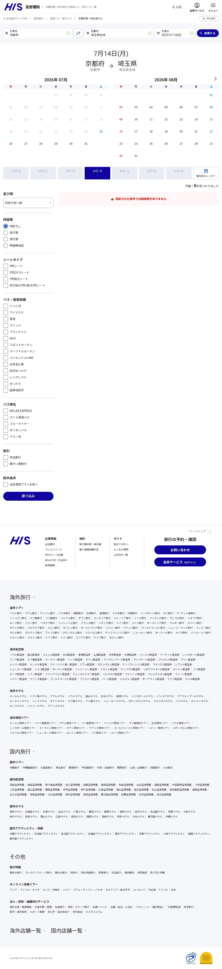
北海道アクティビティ (100, 833)
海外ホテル (17, 691)
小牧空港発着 (202, 784)
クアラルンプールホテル (190, 696)
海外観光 (129, 872)
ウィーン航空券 (183, 674)
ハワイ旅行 (16, 613)
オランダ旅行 (17, 627)
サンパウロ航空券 (130, 669)
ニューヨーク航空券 (21, 669)
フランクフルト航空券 (57, 674)
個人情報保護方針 (89, 549)
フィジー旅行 (203, 627)
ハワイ (66, 889)
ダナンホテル (57, 701)
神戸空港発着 (88, 789)
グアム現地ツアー (68, 723)
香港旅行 (104, 613)
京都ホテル (174, 811)
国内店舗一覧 (69, 930)
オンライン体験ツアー (24, 884)
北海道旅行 (46, 767)
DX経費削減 (174, 907)
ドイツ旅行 (122, 622)
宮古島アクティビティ (73, 833)
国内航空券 (17, 779)
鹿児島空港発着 (109, 794)
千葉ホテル (80, 811)
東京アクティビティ (125, 833)
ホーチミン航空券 (55, 659)
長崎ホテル (108, 816)
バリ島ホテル (93, 701)
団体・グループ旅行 (78, 907)
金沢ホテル (141, 811)
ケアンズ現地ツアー (100, 727)
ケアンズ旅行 (130, 627)
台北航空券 (69, 654)
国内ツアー (17, 762)
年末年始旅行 (88, 872)
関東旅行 (73, 767)
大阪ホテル (189, 811)
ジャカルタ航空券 (168, 659)
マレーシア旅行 (122, 618)
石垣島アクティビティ (46, 833)
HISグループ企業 (54, 554)
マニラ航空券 (17, 659)
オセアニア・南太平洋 (118, 889)
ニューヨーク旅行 (142, 632)
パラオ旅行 (64, 613)
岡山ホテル (46, 816)
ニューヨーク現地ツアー (50, 732)
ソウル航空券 (17, 654)
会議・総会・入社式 (121, 907)
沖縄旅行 (14, 767)
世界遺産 (142, 872)
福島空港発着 (161, 784)
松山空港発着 (159, 789)
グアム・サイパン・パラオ (87, 889)
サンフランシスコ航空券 (136, 664)
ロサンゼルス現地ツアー (186, 727)
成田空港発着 (34, 784)
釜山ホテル (91, 696)
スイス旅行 (138, 622)
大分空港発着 (55, 794)
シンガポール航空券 (193, 654)
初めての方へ (121, 544)
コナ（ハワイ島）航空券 (63, 664)
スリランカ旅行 (157, 618)
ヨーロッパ (139, 889)
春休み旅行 (16, 872)
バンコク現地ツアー (115, 723)
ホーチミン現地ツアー (51, 727)
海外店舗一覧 (28, 930)
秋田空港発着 (126, 784)
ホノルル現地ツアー (20, 723)
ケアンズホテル (56, 705)
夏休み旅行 (61, 872)
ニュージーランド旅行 (180, 627)
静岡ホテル (110, 811)
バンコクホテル (165, 696)
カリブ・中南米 (51, 889)
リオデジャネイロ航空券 (156, 669)
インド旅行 (140, 618)
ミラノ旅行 (31, 622)
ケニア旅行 (100, 637)
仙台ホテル (64, 811)
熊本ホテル (123, 816)
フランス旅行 (88, 622)
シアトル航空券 (183, 664)
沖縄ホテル (172, 816)
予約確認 (211, 18)
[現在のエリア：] (35, 7)
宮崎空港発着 (90, 794)
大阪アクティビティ (174, 833)
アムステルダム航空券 (160, 674)
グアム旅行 (31, 613)
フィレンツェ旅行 (68, 622)
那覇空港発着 (128, 794)
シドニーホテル (35, 705)
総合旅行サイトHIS (17, 18)
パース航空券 (109, 679)
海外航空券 (17, 649)
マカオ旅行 (118, 613)
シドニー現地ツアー (159, 727)
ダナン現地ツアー (76, 727)
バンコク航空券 (148, 654)
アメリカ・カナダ (29, 889)
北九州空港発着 (18, 794)
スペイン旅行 (194, 622)
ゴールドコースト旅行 (153, 627)
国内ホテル (17, 806)
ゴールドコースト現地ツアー (129, 727)
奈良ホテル (31, 816)
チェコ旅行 (54, 627)
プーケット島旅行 (186, 613)
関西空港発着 (52, 789)
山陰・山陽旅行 (138, 767)
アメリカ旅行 (52, 632)
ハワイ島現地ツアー (45, 723)
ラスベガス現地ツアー (22, 732)
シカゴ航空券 (42, 669)
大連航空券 (130, 654)
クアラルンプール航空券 (116, 659)
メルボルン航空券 (129, 679)
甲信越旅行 (88, 767)
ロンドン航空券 (181, 669)
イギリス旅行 (106, 622)
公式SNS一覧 (121, 554)
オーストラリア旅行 (91, 627)
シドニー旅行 (113, 627)
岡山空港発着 (123, 789)
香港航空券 (84, 654)
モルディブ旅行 (33, 632)
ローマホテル (17, 705)
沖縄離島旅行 (30, 767)
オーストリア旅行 (156, 622)
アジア (13, 889)
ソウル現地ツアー (181, 723)
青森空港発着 (108, 784)
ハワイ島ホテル (38, 696)
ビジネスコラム (94, 911)
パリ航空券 (199, 669)
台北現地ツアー (160, 723)
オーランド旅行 (163, 632)
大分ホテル (139, 816)
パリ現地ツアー (99, 732)
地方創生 (77, 911)
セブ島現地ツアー (138, 723)
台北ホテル (107, 696)
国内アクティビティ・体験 (26, 828)
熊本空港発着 (72, 794)
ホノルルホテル (18, 696)
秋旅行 (74, 872)
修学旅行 (189, 907)
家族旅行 (103, 872)
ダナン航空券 (93, 659)
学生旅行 (116, 872)
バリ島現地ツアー (91, 723)
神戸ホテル (16, 816)
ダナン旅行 (84, 618)
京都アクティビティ (149, 833)
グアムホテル (57, 696)
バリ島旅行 (51, 618)
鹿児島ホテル (155, 816)
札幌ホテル (49, 811)
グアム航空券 (87, 664)
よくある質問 (121, 549)
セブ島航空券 (34, 659)
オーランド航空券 (62, 669)
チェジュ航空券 (51, 654)
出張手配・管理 (43, 907)
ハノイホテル (39, 701)
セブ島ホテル (75, 701)
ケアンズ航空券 (38, 679)
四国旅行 (155, 767)
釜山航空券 (33, 654)
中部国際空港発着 (181, 784)
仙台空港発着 (144, 784)
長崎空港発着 (37, 794)
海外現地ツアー (19, 718)
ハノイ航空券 (75, 659)
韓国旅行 (78, 613)
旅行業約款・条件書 (90, 544)
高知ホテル (77, 816)
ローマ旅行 (16, 622)
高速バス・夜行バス (61, 18)
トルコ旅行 (67, 637)
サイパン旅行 (47, 613)
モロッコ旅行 (116, 637)
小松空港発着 (17, 789)
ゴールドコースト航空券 (63, 679)
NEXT (216, 79)
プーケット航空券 (169, 654)
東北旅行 (60, 767)
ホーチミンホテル (19, 701)
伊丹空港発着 (70, 789)
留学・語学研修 (18, 911)
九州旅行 (168, 767)
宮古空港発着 (164, 794)
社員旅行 (60, 907)
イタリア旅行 (194, 618)
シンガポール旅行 (150, 613)
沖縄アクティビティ (20, 833)
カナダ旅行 (182, 632)
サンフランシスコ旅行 (117, 632)
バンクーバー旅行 (200, 632)
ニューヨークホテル (114, 701)
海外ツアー (17, 608)
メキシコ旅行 (34, 637)
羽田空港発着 (17, 784)
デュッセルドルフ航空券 (86, 674)
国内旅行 (39, 18)
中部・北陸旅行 (105, 767)
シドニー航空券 (18, 679)
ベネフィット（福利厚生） (150, 907)
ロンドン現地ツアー (77, 732)
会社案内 (50, 544)
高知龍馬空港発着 (179, 789)
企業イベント (100, 907)
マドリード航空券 (135, 674)
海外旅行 (23, 597)
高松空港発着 (141, 789)
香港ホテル (122, 696)
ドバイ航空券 (174, 679)
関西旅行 (122, 767)
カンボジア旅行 (102, 618)
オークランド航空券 (153, 679)
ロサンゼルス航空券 (108, 664)
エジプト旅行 (83, 637)
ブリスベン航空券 (89, 679)
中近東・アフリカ (158, 889)
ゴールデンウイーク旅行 (38, 872)
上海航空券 (100, 654)
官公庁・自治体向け (58, 911)
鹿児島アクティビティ (21, 838)
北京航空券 (115, 654)
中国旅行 (132, 613)
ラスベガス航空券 (162, 664)
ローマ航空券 (17, 674)
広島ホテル (62, 816)
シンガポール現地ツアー (23, 727)
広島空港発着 (106, 789)
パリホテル (182, 701)
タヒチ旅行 (16, 632)
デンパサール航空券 (144, 659)
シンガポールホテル (142, 696)
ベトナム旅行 (68, 618)
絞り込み (28, 496)
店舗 (177, 7)
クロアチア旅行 (35, 627)
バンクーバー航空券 (86, 669)
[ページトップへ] (209, 530)
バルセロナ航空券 (112, 674)
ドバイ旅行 (51, 637)
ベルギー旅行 (176, 622)
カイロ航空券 (192, 679)
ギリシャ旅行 (70, 627)
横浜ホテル (95, 811)
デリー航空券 (188, 659)
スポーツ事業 (37, 911)
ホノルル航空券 (38, 664)
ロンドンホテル (199, 701)
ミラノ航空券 (34, 674)
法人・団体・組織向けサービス (29, 901)
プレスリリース (53, 549)
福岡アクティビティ (198, 833)
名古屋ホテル (157, 811)
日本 (173, 889)
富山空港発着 (34, 789)
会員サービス (197, 7)
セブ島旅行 (36, 618)
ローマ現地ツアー (120, 732)
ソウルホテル (75, 696)
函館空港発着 (90, 784)
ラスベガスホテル (163, 701)
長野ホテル (126, 811)
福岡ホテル (92, 816)
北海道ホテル (32, 811)
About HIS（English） (57, 560)
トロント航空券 (108, 669)
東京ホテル (16, 811)
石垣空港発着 (146, 794)
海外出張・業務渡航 (21, 907)
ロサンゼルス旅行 (72, 632)
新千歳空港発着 (53, 784)
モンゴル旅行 (177, 618)
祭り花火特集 (157, 872)
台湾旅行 (91, 613)
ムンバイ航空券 (18, 664)
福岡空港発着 (199, 789)
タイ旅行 (168, 613)
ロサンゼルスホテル (139, 701)
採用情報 (50, 565)
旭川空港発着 (72, 784)
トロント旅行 (17, 637)
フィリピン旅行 (18, 618)
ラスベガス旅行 (93, 632)
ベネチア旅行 (47, 622)
